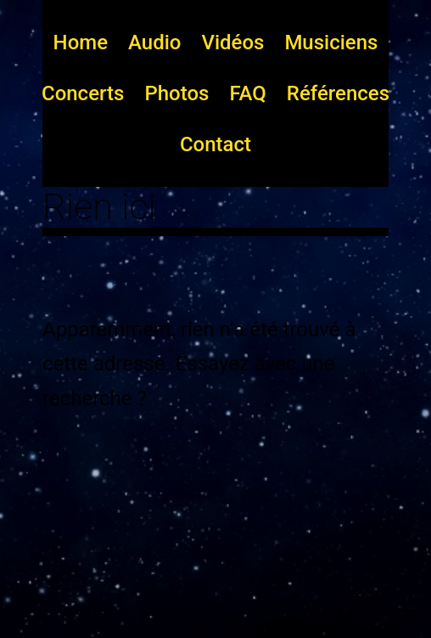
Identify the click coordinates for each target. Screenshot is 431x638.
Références (338, 93)
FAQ (247, 93)
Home (80, 42)
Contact (215, 144)
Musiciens (331, 42)
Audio (154, 42)
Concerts (83, 93)
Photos (176, 93)
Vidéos (232, 42)
